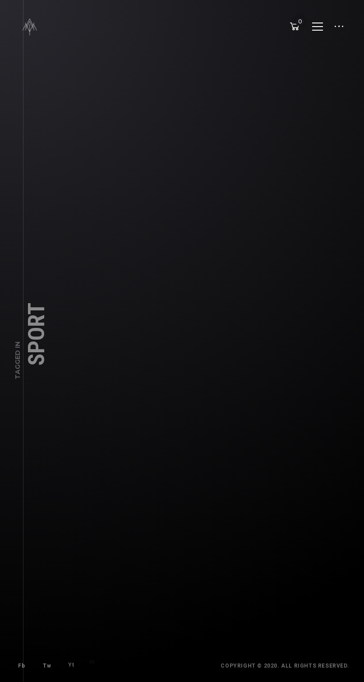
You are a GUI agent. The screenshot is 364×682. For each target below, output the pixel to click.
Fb (19, 663)
